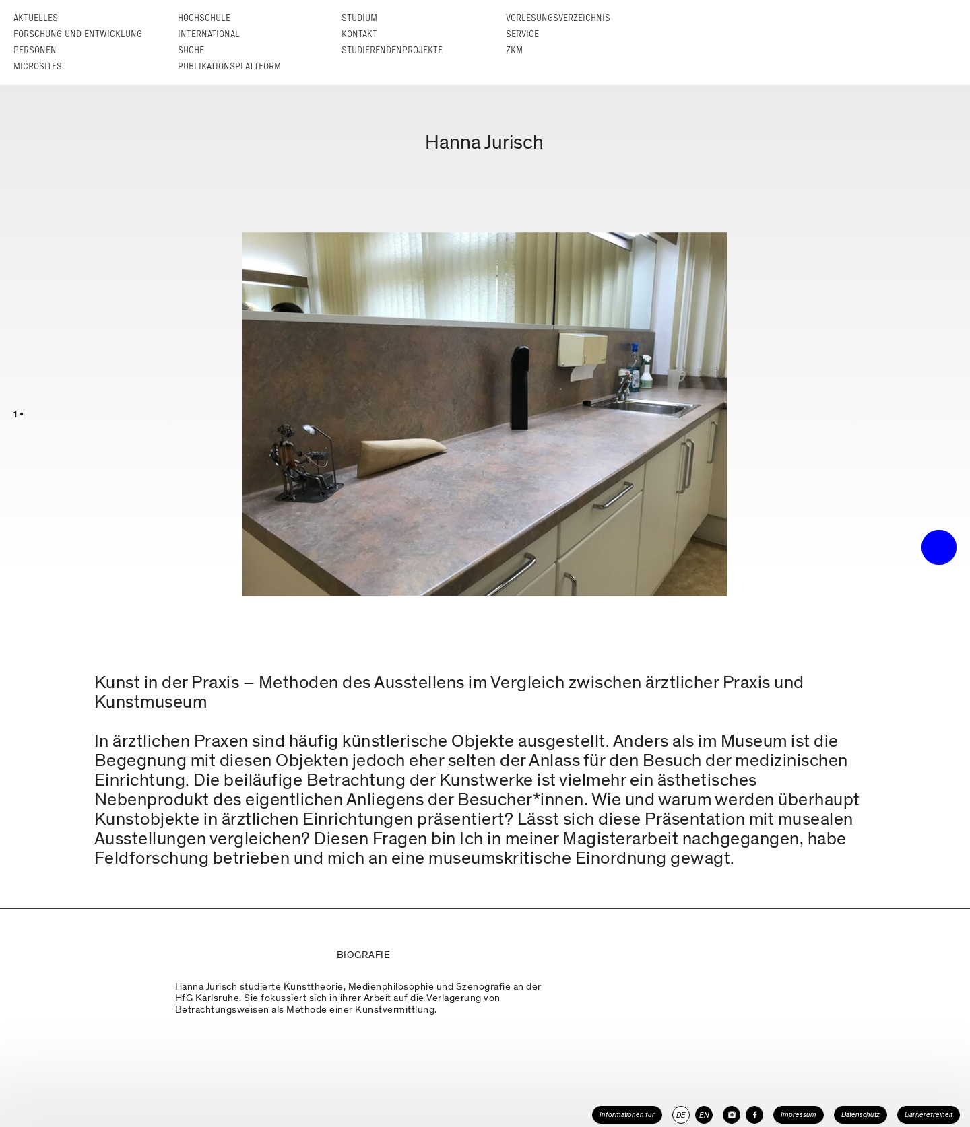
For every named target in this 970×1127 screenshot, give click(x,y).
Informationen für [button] (627, 1114)
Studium (359, 18)
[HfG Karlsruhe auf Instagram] (731, 1115)
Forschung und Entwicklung (77, 34)
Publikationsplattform (229, 66)
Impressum (798, 1114)
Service (522, 34)
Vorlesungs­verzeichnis (558, 18)
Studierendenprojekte (392, 50)
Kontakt (359, 34)
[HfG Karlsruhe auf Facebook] (754, 1115)
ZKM (514, 50)
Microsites (37, 66)
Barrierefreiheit (928, 1114)
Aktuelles (35, 18)
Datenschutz (860, 1114)
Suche (191, 50)
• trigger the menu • (939, 547)
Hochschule (204, 18)
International (209, 34)
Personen (35, 50)
